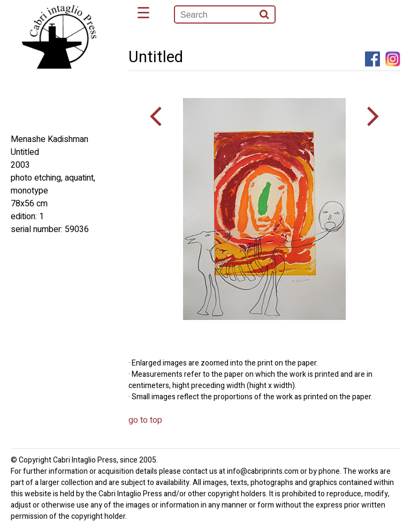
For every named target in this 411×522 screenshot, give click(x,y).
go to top (145, 420)
